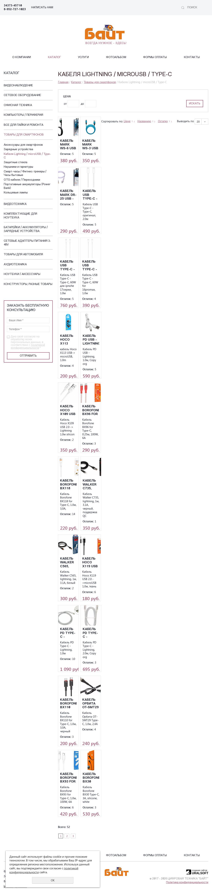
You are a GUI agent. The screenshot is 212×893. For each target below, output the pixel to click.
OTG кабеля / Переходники (22, 180)
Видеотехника (15, 204)
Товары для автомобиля (23, 254)
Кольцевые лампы (16, 192)
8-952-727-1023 (15, 9)
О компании (21, 57)
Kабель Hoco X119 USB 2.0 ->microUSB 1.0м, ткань (90, 562)
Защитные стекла (15, 162)
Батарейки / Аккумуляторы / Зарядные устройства (26, 229)
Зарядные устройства (18, 149)
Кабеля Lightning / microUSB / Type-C (27, 156)
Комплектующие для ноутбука (20, 216)
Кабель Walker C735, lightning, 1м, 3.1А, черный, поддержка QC (91, 484)
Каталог (54, 57)
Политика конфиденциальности (187, 882)
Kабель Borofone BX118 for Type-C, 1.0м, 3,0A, (68, 484)
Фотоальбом (116, 57)
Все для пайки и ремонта (23, 125)
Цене (127, 121)
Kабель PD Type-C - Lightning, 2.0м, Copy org (91, 633)
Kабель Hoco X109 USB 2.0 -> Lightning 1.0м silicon (68, 410)
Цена (67, 96)
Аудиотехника (15, 264)
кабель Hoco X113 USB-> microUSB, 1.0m (68, 339)
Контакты (192, 57)
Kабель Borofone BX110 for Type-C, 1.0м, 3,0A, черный (68, 703)
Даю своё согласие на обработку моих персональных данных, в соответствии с (28, 342)
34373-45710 (13, 5)
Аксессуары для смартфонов (23, 145)
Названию (144, 121)
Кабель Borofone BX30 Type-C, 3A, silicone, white (91, 778)
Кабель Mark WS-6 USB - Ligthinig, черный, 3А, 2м (68, 144)
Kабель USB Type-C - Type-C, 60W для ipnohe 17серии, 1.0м (68, 265)
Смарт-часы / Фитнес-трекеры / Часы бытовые (25, 173)
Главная (63, 82)
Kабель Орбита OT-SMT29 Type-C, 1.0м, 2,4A (90, 703)
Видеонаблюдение (18, 85)
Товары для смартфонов (24, 134)
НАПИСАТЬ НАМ (42, 7)
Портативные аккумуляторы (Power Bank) (27, 186)
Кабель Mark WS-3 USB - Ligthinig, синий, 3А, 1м (90, 144)
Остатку (163, 121)
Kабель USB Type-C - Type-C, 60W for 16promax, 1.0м (90, 265)
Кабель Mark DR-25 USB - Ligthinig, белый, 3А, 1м (68, 195)
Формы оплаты (155, 57)
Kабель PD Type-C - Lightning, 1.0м (68, 633)
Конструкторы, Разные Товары (28, 284)
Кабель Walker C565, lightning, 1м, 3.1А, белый (68, 562)
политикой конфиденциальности (28, 346)
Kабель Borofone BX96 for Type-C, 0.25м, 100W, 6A (90, 410)
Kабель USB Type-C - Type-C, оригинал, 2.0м (91, 195)
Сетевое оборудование (22, 95)
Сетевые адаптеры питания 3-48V (27, 243)
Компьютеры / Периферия (23, 115)
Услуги (83, 57)
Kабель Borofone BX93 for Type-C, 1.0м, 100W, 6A (68, 778)
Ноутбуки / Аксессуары (22, 274)
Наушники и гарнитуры (18, 167)
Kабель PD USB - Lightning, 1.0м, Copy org (91, 339)
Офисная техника (18, 105)
